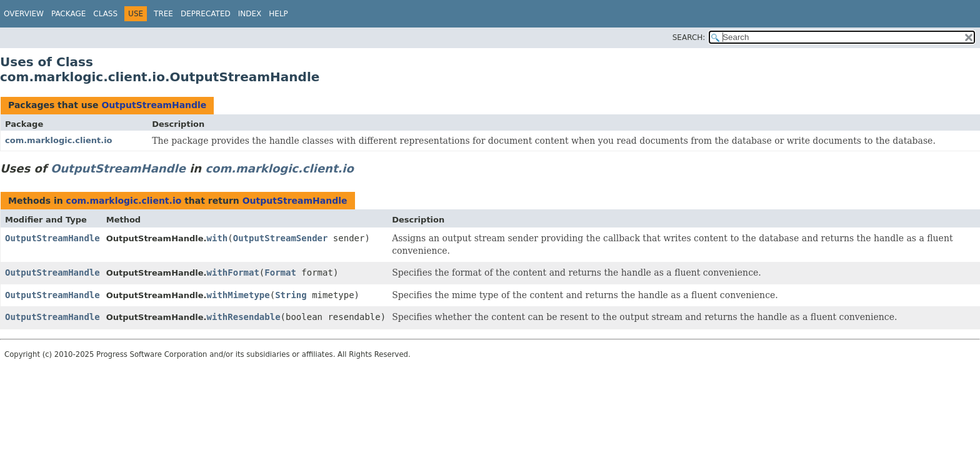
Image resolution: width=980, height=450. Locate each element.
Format (280, 273)
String (291, 295)
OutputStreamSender (280, 238)
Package (68, 13)
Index (250, 13)
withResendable (244, 317)
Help (278, 13)
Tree (163, 13)
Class (105, 13)
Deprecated (206, 13)
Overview (24, 13)
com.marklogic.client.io (58, 140)
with (217, 238)
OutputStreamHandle (153, 105)
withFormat (233, 273)
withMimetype (238, 295)
